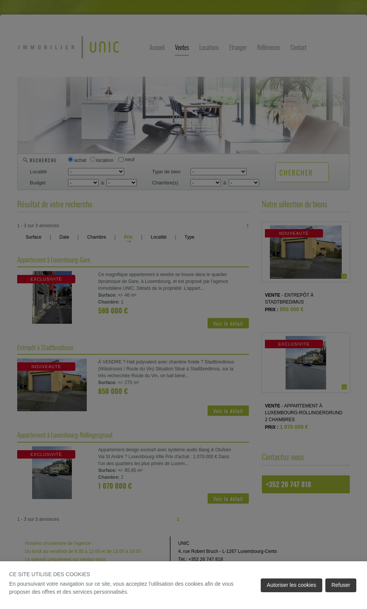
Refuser (340, 585)
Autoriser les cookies (291, 585)
